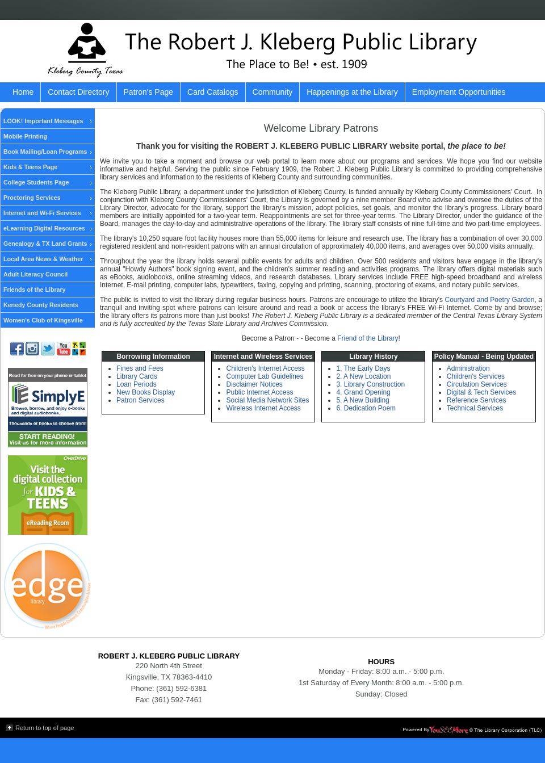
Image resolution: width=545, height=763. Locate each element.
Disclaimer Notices (254, 384)
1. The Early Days (363, 368)
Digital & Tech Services (482, 392)
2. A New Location (363, 376)
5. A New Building (362, 400)
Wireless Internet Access (263, 408)
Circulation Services (477, 384)
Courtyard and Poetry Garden (489, 300)
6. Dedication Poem (366, 408)
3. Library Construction (370, 384)
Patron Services (140, 400)
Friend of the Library (367, 338)
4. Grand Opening (363, 392)
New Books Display (145, 392)
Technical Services (475, 408)
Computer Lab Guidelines (264, 376)
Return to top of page (44, 727)
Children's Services (476, 376)
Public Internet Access (259, 392)
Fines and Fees (140, 368)
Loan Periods (136, 384)
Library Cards (136, 376)
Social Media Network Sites (267, 400)
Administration (468, 368)
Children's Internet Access (265, 368)
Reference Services (476, 400)
